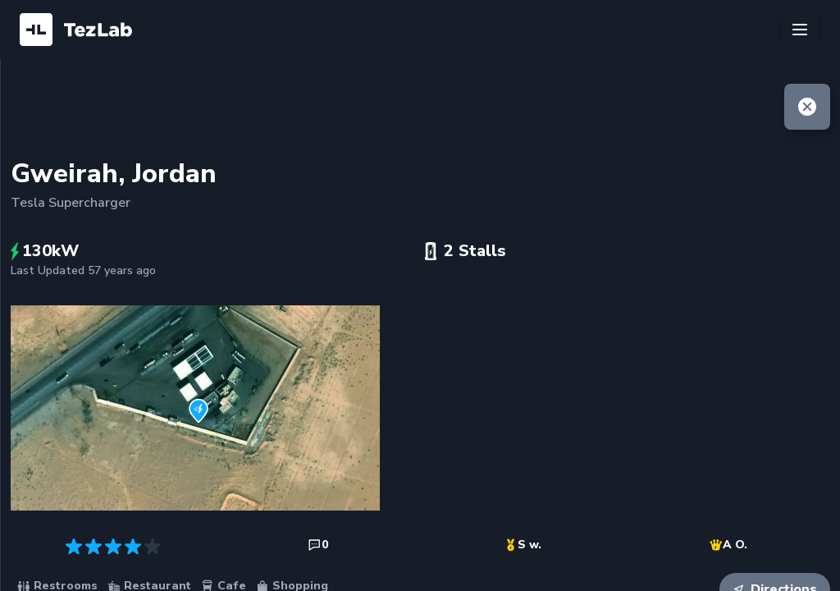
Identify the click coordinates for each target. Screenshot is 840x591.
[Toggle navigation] (799, 30)
